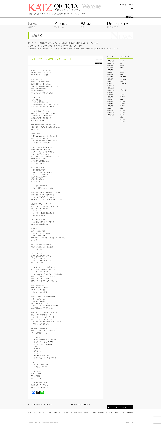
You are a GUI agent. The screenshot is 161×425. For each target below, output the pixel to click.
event (122, 61)
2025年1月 (110, 83)
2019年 (122, 108)
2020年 (122, 106)
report (122, 74)
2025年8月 (110, 68)
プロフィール (47, 413)
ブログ (122, 413)
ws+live (122, 81)
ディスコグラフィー (65, 413)
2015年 (122, 117)
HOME (30, 413)
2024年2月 (110, 108)
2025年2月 (110, 81)
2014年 (122, 119)
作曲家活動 (78, 413)
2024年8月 (110, 94)
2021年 (122, 103)
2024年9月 (110, 92)
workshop (123, 79)
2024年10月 (110, 90)
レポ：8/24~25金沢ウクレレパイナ (40, 404)
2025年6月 (110, 72)
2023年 (122, 99)
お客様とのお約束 (112, 413)
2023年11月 (110, 115)
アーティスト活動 (90, 413)
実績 (55, 413)
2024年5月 (110, 101)
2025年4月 (110, 77)
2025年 (122, 94)
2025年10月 (110, 63)
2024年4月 (110, 104)
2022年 (122, 101)
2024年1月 (110, 110)
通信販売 (130, 413)
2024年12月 (110, 86)
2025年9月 (110, 65)
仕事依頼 (101, 413)
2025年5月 (110, 74)
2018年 (122, 110)
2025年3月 (110, 79)
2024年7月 (110, 97)
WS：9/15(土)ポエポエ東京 (80, 404)
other (121, 70)
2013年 (122, 121)
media (122, 65)
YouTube (123, 83)
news (121, 68)
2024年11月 (110, 88)
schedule (123, 77)
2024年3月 (110, 106)
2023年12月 (110, 113)
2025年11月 (110, 61)
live (121, 63)
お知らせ (37, 413)
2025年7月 (110, 70)
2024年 (122, 97)
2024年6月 (110, 99)
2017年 (122, 112)
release (122, 72)
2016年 (122, 115)
